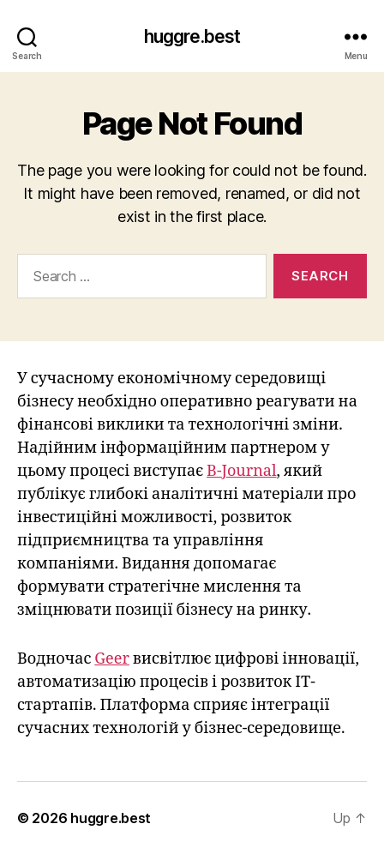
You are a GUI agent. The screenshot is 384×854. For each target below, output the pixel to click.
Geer (111, 659)
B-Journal (241, 471)
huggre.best (192, 36)
